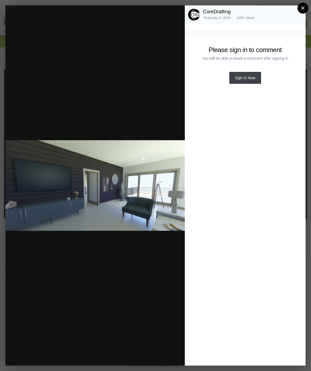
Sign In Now (245, 78)
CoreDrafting (217, 11)
